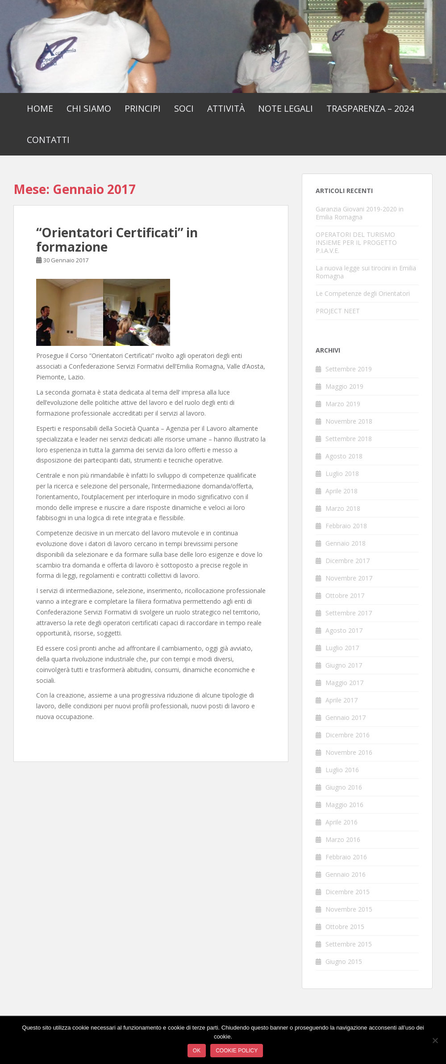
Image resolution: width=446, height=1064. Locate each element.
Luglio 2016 (342, 769)
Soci (184, 108)
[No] (434, 1040)
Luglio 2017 (342, 647)
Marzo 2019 (342, 404)
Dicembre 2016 (347, 735)
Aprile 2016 (341, 822)
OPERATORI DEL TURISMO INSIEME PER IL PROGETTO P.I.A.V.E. (356, 242)
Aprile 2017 (341, 700)
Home (40, 108)
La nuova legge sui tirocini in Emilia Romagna (366, 272)
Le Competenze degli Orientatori (363, 293)
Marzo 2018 (342, 508)
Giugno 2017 (343, 665)
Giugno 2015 (343, 961)
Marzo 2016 (342, 839)
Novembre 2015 (348, 909)
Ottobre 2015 (344, 926)
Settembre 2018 (348, 438)
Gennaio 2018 (345, 543)
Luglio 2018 (342, 473)
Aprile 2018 (341, 491)
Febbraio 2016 (346, 857)
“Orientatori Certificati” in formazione (117, 239)
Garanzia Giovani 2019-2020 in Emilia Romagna (360, 213)
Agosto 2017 (344, 630)
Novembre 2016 (348, 752)
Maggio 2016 (344, 804)
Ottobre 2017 (344, 595)
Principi (143, 108)
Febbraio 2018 (346, 525)
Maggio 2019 (344, 386)
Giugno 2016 (343, 787)
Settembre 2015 (348, 944)
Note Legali (285, 108)
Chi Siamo (89, 108)
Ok (196, 1050)
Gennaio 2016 (345, 874)
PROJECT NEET (338, 311)
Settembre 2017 (348, 613)
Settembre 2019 (348, 369)
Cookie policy (237, 1050)
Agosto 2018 (344, 456)
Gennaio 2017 (345, 717)
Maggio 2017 (344, 682)
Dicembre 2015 (347, 891)
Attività (226, 108)
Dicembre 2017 (347, 560)
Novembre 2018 (348, 421)
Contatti (48, 140)
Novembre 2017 (348, 578)
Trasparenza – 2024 (370, 108)
